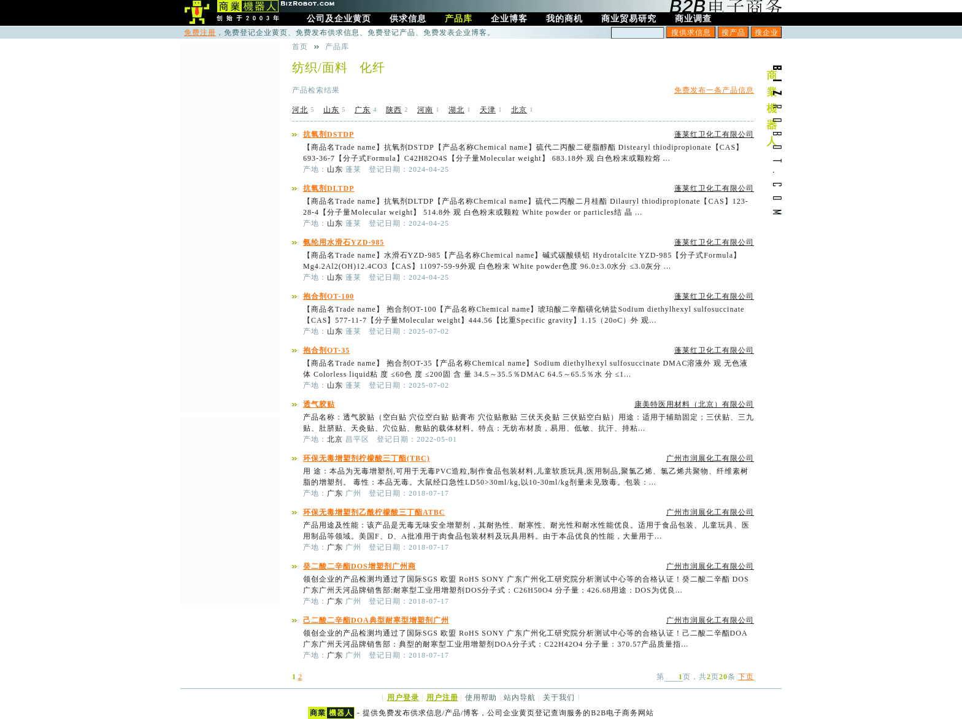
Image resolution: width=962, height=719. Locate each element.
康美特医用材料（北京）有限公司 (694, 404)
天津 (488, 110)
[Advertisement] (229, 225)
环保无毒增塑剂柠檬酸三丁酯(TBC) (366, 458)
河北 (300, 110)
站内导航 (520, 697)
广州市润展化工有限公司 (710, 458)
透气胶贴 (319, 404)
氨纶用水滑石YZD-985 (343, 242)
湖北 (456, 110)
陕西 (394, 110)
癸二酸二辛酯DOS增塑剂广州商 (359, 566)
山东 (331, 110)
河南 (425, 110)
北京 (519, 110)
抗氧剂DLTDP (329, 188)
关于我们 (559, 697)
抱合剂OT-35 (326, 350)
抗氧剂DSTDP (328, 134)
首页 (300, 46)
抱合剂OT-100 (328, 296)
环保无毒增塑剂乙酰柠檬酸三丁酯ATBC (374, 512)
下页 (746, 676)
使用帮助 (481, 697)
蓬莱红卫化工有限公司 (714, 134)
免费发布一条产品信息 (714, 90)
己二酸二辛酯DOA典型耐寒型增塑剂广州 (376, 620)
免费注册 (200, 32)
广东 (363, 110)
